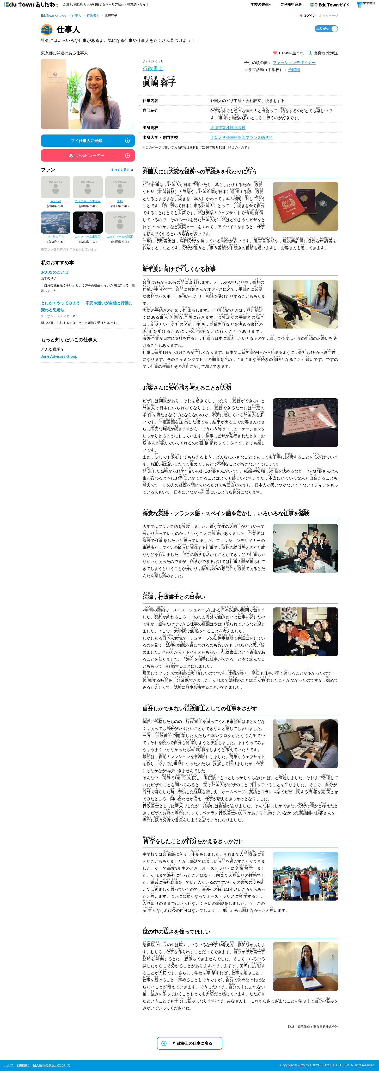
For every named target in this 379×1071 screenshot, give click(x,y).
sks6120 (55, 201)
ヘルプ (8, 1065)
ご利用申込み (291, 4)
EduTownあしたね (53, 15)
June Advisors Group (59, 356)
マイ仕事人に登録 (86, 140)
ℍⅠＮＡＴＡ (55, 236)
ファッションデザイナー (294, 62)
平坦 (120, 201)
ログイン (308, 15)
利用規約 (23, 1065)
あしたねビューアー (86, 155)
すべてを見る (120, 170)
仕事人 (76, 15)
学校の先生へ (261, 4)
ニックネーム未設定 (88, 201)
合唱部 (294, 69)
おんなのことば (54, 272)
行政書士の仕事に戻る (192, 1043)
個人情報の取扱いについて (51, 1065)
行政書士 (93, 15)
